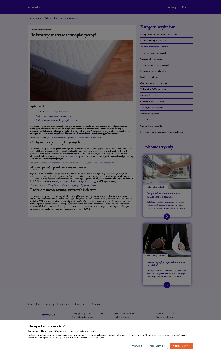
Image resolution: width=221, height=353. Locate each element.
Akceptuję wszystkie (182, 346)
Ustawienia (137, 346)
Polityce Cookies (97, 337)
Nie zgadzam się (157, 346)
